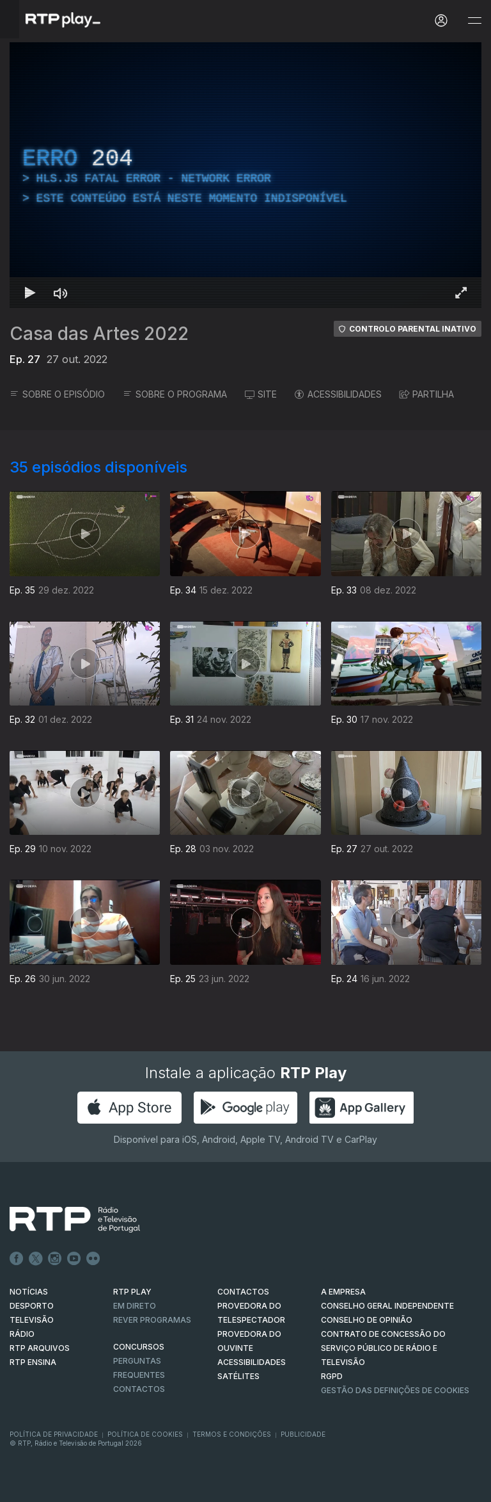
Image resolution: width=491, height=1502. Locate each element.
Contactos (139, 1389)
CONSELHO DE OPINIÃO (366, 1320)
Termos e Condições (231, 1434)
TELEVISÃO (32, 1320)
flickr (93, 1259)
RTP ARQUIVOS (40, 1348)
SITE (261, 394)
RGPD (332, 1376)
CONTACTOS (243, 1291)
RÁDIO (22, 1334)
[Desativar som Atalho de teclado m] (60, 292)
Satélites (238, 1376)
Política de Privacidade (54, 1434)
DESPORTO (32, 1306)
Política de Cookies (145, 1434)
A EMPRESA (343, 1291)
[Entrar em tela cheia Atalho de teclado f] (461, 292)
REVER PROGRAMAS (152, 1320)
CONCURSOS (138, 1347)
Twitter (36, 1259)
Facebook (17, 1259)
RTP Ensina (33, 1362)
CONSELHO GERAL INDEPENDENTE (387, 1306)
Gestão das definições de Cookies (395, 1390)
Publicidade (303, 1434)
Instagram (55, 1259)
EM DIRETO (134, 1306)
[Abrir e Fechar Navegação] (474, 21)
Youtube (74, 1259)
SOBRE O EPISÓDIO (57, 394)
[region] (245, 175)
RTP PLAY (132, 1291)
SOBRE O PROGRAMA (175, 394)
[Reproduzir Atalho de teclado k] (30, 292)
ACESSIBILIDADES (338, 394)
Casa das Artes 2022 (99, 333)
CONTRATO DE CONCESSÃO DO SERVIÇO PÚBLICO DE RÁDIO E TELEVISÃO (383, 1348)
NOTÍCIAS (29, 1291)
